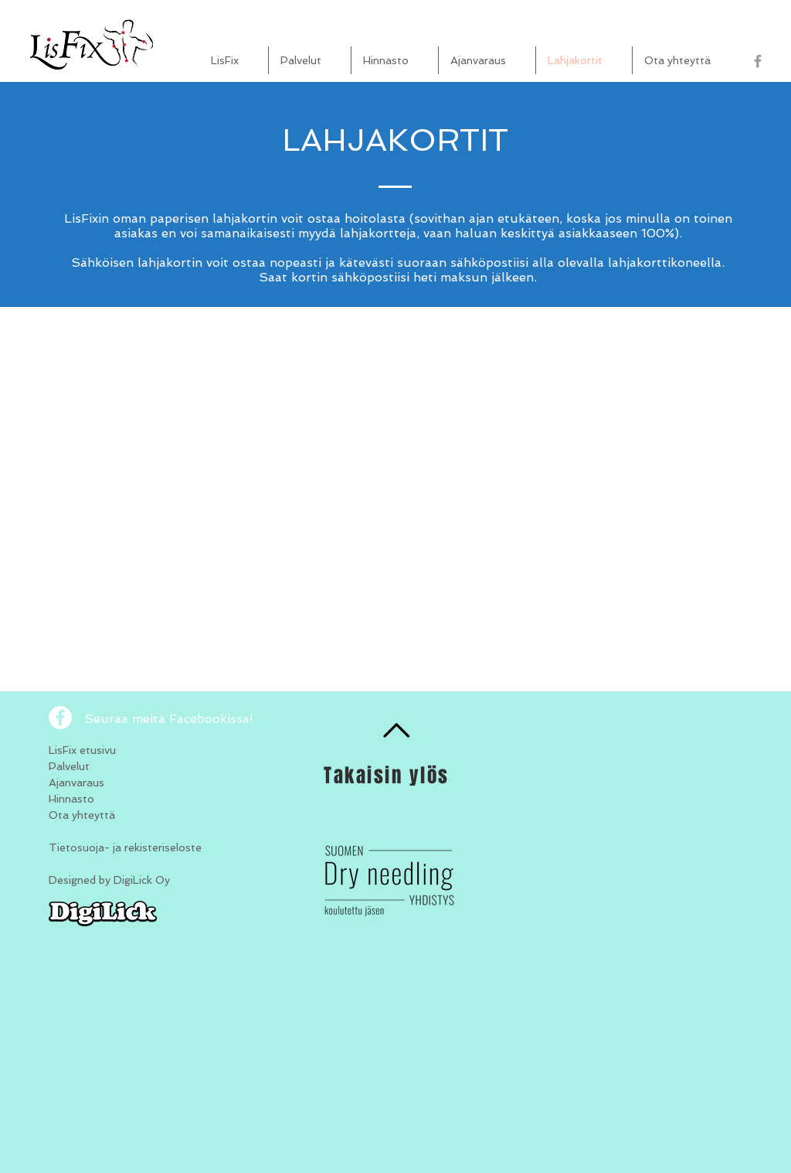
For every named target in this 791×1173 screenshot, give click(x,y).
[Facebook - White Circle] (60, 717)
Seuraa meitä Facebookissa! (168, 718)
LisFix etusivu (82, 750)
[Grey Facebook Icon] (757, 61)
